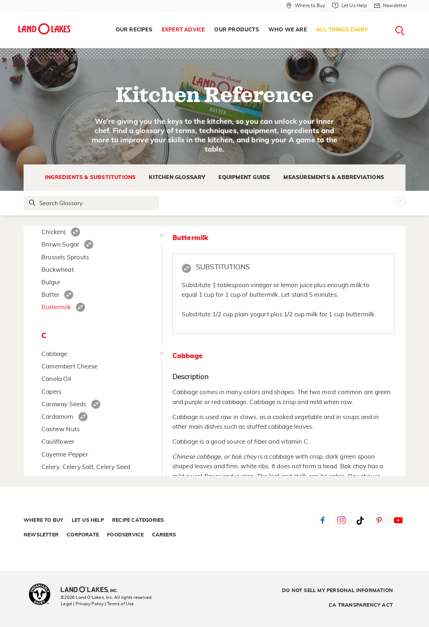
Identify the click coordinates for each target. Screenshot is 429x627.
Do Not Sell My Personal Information (337, 590)
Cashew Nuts (60, 429)
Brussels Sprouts (65, 257)
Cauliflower (57, 442)
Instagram (341, 520)
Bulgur (50, 282)
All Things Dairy (342, 29)
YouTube (398, 520)
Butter (50, 295)
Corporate (83, 534)
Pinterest (379, 520)
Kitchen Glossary (177, 177)
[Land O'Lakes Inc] (92, 590)
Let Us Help (88, 520)
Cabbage (54, 354)
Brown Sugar (60, 244)
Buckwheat (57, 270)
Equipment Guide (244, 177)
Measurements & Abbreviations (333, 177)
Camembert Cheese (69, 366)
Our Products (236, 29)
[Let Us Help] (349, 5)
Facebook (322, 520)
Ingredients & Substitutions (90, 177)
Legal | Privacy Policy (82, 604)
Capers (51, 392)
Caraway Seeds (63, 404)
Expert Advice (183, 29)
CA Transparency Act (361, 605)
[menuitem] (134, 30)
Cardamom (57, 417)
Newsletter (41, 534)
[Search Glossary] (91, 203)
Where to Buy (43, 520)
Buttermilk (56, 307)
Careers (164, 534)
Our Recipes (134, 29)
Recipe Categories (138, 520)
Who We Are (287, 29)
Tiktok (360, 520)
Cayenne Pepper (64, 455)
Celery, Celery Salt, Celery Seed (85, 467)
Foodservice (125, 534)
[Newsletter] (390, 5)
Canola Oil (56, 379)
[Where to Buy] (305, 5)
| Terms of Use (119, 604)
